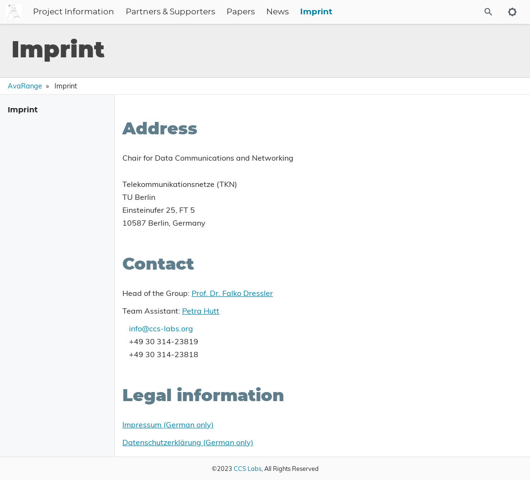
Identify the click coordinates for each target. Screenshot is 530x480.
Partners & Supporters (228, 12)
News (335, 12)
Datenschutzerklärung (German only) (187, 442)
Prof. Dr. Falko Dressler (232, 293)
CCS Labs (247, 468)
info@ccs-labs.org (161, 328)
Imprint (374, 12)
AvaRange (25, 86)
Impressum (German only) (168, 424)
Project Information (132, 12)
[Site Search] (463, 12)
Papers (299, 12)
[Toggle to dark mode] (512, 12)
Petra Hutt (200, 311)
